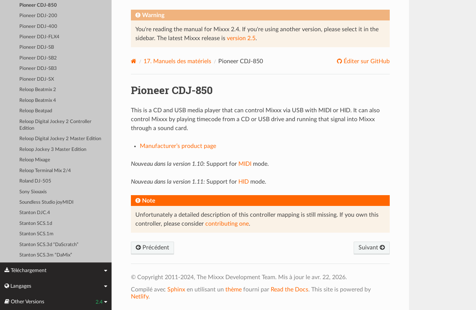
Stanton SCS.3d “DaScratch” (48, 244)
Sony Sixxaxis (33, 192)
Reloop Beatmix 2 (37, 89)
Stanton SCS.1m (36, 234)
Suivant (371, 248)
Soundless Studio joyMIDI (46, 202)
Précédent (152, 248)
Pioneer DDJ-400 (38, 26)
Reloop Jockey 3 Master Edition (52, 149)
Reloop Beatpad (35, 111)
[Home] (133, 61)
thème (233, 290)
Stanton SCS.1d (35, 223)
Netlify (139, 297)
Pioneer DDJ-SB (36, 47)
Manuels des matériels (177, 61)
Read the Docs (289, 290)
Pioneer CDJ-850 (38, 5)
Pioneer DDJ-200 (38, 15)
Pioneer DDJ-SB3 (38, 68)
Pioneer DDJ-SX (36, 79)
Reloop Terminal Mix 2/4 (45, 170)
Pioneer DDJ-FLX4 (39, 37)
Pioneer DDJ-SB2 (38, 58)
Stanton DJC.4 (34, 212)
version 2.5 (241, 38)
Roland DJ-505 (35, 181)
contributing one (227, 224)
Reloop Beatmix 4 (37, 100)
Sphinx (176, 290)
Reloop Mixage (34, 160)
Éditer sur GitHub (366, 61)
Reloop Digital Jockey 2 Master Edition (60, 138)
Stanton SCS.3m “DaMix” (45, 255)
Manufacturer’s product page (178, 146)
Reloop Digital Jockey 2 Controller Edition (55, 125)
